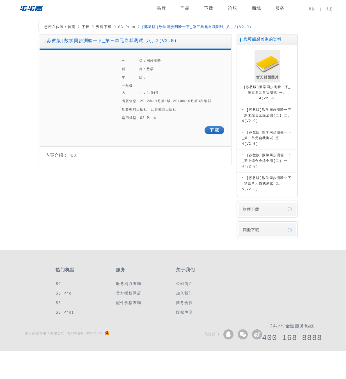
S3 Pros (127, 27)
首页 (71, 27)
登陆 (312, 9)
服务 (280, 8)
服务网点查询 (128, 283)
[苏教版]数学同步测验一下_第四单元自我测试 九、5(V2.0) (266, 184)
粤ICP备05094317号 (85, 333)
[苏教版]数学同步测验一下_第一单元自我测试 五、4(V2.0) (266, 138)
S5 (58, 303)
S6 (58, 283)
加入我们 (184, 293)
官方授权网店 (128, 293)
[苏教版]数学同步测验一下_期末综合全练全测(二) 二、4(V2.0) (266, 115)
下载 (209, 8)
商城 (256, 8)
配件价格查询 (128, 303)
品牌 (161, 8)
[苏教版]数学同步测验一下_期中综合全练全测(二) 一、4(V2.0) (266, 161)
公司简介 (184, 283)
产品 (185, 8)
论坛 (232, 8)
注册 (329, 9)
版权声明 (184, 312)
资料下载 (104, 27)
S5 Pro (63, 293)
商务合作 (184, 303)
